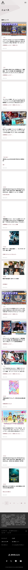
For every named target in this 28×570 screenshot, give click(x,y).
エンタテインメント (13, 530)
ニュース (3, 532)
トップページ (4, 530)
